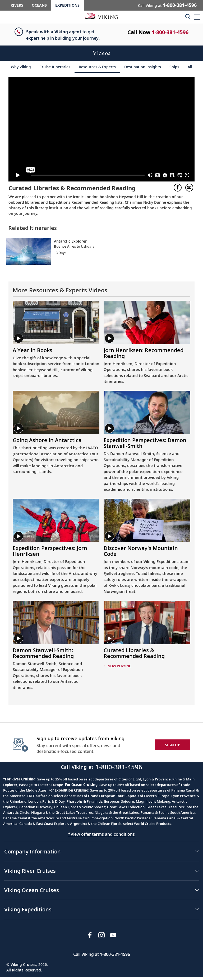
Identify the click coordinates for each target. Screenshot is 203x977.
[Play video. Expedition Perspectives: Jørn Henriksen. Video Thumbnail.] (56, 520)
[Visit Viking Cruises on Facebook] (90, 935)
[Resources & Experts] (97, 67)
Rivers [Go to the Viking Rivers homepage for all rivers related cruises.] (17, 5)
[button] (197, 17)
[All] (189, 67)
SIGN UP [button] (172, 744)
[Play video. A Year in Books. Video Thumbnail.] (56, 322)
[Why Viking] (21, 67)
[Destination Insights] (142, 67)
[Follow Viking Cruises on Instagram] (101, 935)
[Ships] (174, 67)
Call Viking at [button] (167, 5)
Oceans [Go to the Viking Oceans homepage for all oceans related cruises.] (39, 5)
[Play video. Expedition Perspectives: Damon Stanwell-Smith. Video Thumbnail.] (147, 412)
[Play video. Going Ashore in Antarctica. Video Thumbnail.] (56, 412)
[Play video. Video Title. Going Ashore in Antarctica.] (56, 440)
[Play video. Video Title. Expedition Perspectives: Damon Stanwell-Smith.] (147, 443)
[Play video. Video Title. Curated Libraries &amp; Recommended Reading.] (147, 653)
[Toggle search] (187, 16)
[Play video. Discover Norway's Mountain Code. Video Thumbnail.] (147, 520)
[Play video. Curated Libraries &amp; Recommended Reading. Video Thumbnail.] (147, 622)
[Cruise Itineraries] (55, 67)
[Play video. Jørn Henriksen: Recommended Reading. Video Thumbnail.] (147, 322)
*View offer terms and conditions (101, 834)
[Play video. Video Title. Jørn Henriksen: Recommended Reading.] (147, 353)
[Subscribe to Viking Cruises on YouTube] (113, 935)
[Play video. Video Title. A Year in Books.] (56, 350)
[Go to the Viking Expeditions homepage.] (101, 16)
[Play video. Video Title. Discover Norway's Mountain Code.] (147, 551)
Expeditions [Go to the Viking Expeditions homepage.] (67, 5)
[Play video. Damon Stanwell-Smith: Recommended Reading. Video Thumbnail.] (56, 622)
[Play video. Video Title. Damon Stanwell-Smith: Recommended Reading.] (56, 653)
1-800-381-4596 (170, 32)
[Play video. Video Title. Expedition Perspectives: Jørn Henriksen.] (56, 551)
